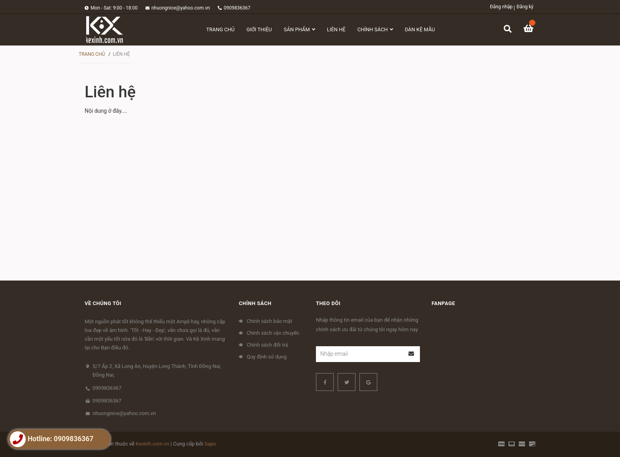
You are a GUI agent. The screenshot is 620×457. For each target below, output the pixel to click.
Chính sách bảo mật (269, 321)
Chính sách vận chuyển (273, 333)
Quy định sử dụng (267, 357)
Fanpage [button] (444, 303)
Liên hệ (110, 92)
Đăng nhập (501, 6)
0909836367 (237, 8)
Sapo (210, 444)
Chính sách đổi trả (267, 345)
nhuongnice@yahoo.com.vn (180, 8)
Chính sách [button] (255, 303)
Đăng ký (524, 6)
